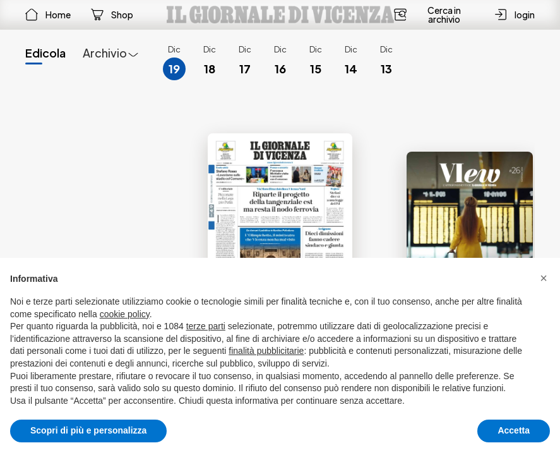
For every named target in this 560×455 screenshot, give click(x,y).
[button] (543, 278)
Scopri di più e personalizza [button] (88, 430)
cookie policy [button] (125, 314)
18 (209, 68)
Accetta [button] (513, 430)
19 (174, 68)
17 (245, 68)
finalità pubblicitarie (266, 351)
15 (315, 68)
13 (386, 68)
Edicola (45, 53)
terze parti (205, 326)
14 (351, 68)
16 (280, 68)
